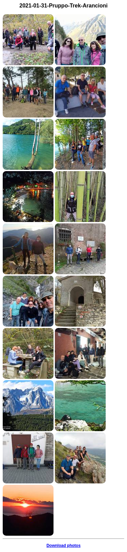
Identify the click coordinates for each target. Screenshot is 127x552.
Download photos (63, 545)
